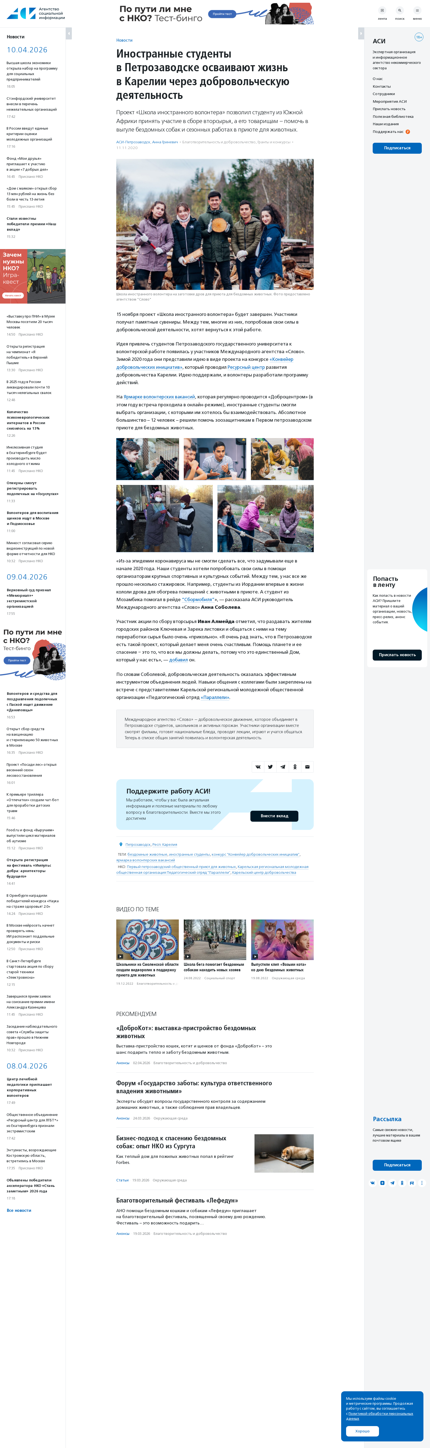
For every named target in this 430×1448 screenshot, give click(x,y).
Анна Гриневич (165, 142)
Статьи (122, 1179)
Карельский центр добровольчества (264, 871)
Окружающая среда (288, 977)
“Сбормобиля (197, 599)
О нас (378, 78)
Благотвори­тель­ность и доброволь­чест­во (219, 142)
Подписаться (397, 148)
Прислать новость (389, 109)
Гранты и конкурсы (274, 142)
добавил (178, 659)
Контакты (382, 86)
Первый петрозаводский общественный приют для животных (181, 866)
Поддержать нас (388, 131)
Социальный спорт (219, 977)
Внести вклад (274, 815)
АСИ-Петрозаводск (133, 142)
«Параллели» (215, 696)
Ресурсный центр (248, 367)
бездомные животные (147, 853)
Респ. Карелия (164, 843)
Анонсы (122, 1062)
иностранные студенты (189, 853)
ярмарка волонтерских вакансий (145, 859)
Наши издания (386, 124)
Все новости (19, 1210)
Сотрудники (384, 94)
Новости (124, 40)
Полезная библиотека (393, 116)
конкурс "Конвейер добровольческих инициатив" (255, 853)
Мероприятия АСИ (390, 101)
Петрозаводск (138, 843)
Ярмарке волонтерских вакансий (160, 396)
